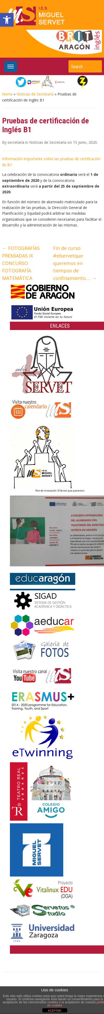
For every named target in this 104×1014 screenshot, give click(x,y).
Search (95, 66)
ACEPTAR (54, 1010)
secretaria (16, 142)
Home (7, 94)
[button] (7, 20)
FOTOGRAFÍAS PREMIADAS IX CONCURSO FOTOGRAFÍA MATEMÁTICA (21, 263)
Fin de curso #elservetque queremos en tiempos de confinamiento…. (74, 263)
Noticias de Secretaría (35, 94)
